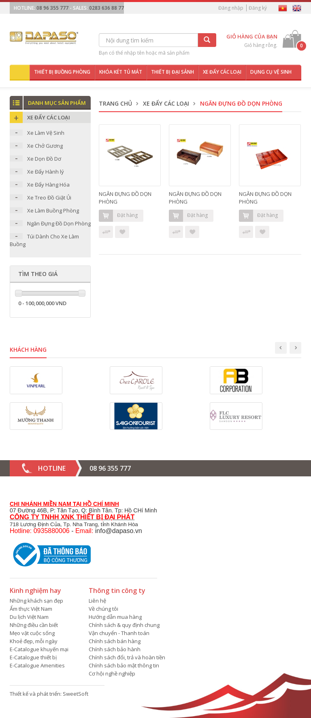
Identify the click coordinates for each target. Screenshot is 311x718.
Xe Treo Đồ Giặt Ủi (49, 197)
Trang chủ (115, 103)
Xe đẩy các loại (222, 71)
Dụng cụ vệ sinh (271, 71)
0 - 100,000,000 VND (42, 303)
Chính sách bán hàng (115, 641)
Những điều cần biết (34, 625)
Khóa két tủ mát (120, 71)
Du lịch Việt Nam (29, 616)
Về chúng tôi (103, 608)
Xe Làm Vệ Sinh (45, 132)
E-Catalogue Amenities (37, 665)
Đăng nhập (230, 7)
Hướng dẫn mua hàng (115, 616)
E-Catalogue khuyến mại (39, 649)
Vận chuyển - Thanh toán (119, 633)
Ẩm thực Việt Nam (31, 608)
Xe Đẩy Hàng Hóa (48, 184)
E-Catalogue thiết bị (33, 657)
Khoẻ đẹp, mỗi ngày (34, 641)
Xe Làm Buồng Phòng (53, 210)
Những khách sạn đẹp (36, 600)
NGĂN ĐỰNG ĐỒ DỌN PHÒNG (125, 197)
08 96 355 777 (52, 7)
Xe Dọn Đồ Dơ (44, 158)
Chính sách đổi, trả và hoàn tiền (127, 657)
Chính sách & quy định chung (124, 625)
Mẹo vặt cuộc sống (32, 633)
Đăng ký (258, 7)
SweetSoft (75, 693)
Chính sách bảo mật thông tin (124, 665)
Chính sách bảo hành (115, 649)
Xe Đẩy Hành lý (45, 171)
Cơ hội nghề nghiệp (112, 673)
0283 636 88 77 (106, 7)
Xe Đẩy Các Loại (166, 103)
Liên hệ (97, 600)
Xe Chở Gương (45, 145)
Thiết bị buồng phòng (62, 71)
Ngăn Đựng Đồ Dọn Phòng (59, 223)
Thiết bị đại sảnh (172, 71)
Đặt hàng (118, 216)
